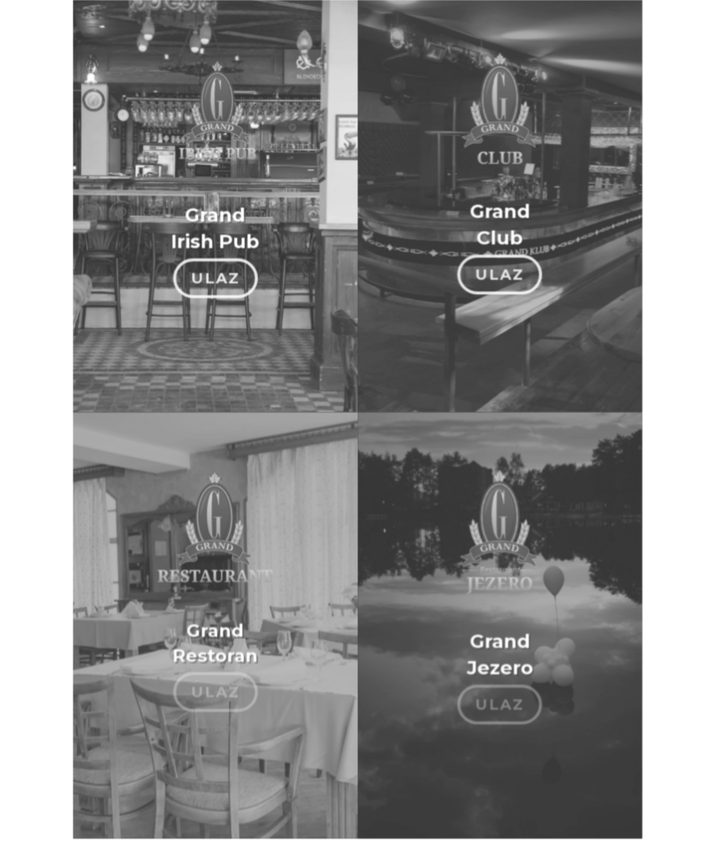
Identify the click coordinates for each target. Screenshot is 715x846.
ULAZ (216, 273)
